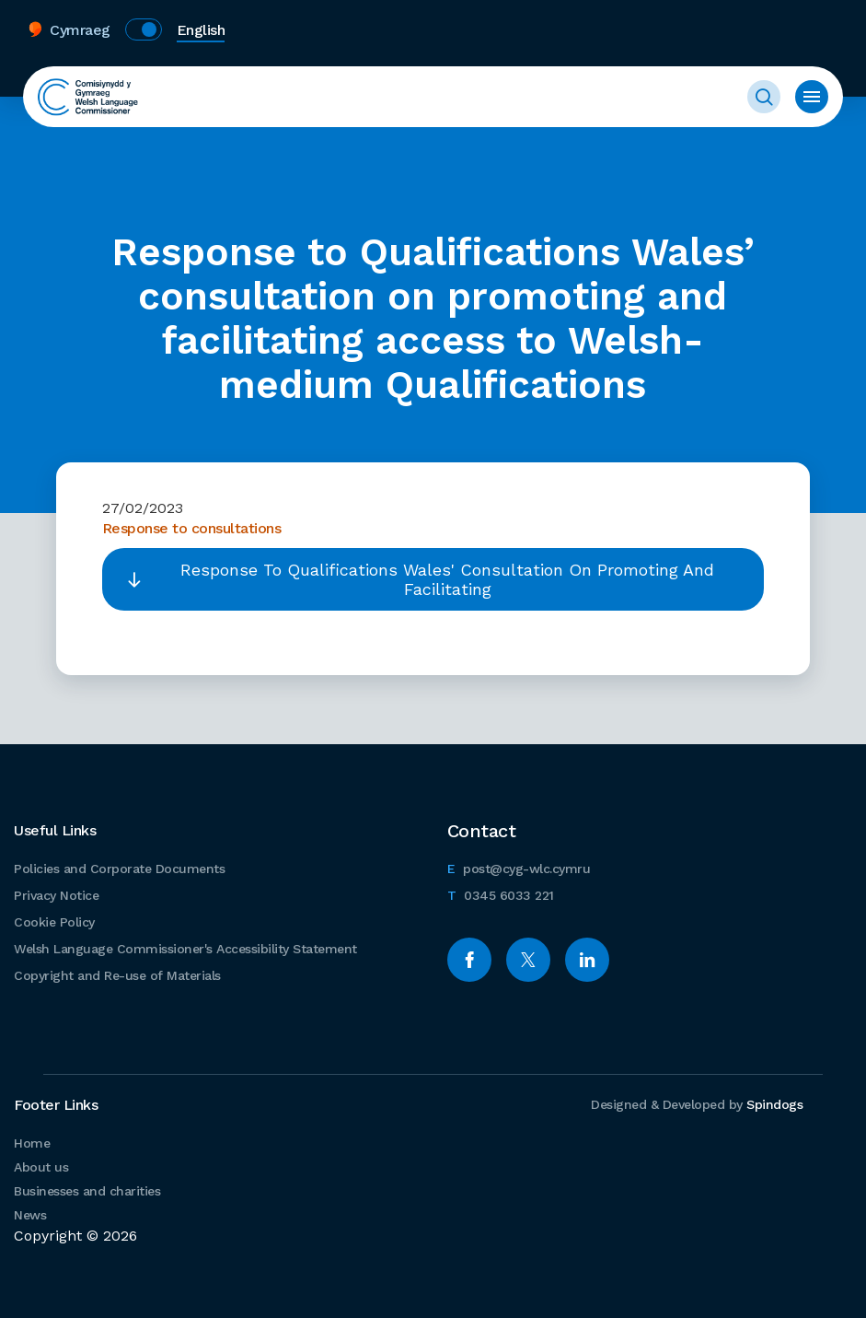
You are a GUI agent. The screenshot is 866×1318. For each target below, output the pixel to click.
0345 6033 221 (500, 893)
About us (41, 1167)
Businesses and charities (87, 1191)
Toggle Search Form (763, 96)
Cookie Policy (54, 922)
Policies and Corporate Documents (119, 868)
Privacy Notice (56, 895)
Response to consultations (192, 528)
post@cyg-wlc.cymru (519, 866)
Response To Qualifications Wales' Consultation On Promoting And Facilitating (447, 579)
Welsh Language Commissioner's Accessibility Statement (185, 948)
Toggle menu (811, 97)
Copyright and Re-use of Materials (117, 975)
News (30, 1214)
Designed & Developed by (696, 1104)
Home (32, 1143)
